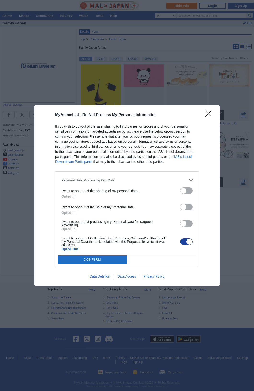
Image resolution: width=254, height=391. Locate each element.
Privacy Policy (154, 276)
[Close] (209, 115)
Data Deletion (100, 276)
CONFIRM (92, 259)
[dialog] (127, 195)
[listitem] (127, 180)
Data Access (126, 276)
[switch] (186, 190)
